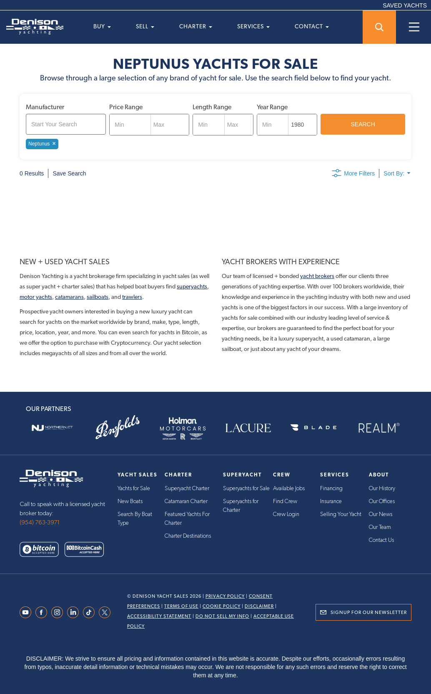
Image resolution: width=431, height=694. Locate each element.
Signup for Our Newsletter (369, 612)
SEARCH (363, 124)
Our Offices (382, 501)
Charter (195, 26)
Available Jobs (289, 488)
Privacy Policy (225, 596)
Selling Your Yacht (340, 513)
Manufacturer (45, 107)
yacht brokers (317, 276)
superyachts (192, 286)
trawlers (132, 296)
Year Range (272, 107)
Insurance (331, 501)
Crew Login (286, 513)
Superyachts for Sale (246, 488)
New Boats (130, 501)
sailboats (97, 296)
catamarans (69, 296)
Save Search (69, 173)
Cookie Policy (222, 606)
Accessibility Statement (159, 616)
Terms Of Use (181, 606)
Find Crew (285, 501)
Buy (102, 26)
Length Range (212, 107)
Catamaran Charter (186, 501)
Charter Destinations (188, 534)
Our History (382, 488)
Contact (312, 26)
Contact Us (381, 538)
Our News (380, 513)
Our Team (380, 526)
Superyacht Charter (187, 488)
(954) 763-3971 (40, 522)
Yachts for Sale (134, 488)
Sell (145, 26)
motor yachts (36, 296)
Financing (331, 488)
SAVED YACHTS (405, 5)
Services (253, 26)
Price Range (126, 107)
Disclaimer (259, 606)
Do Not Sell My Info (222, 616)
